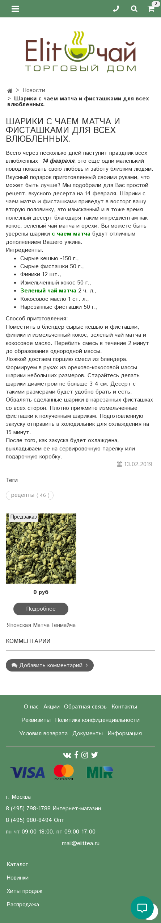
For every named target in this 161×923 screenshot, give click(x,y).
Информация (124, 733)
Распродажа (23, 905)
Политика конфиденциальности (97, 720)
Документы (87, 733)
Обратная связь (85, 707)
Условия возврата (43, 733)
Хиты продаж (24, 891)
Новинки (18, 878)
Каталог (17, 864)
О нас (31, 707)
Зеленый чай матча (48, 291)
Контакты (124, 707)
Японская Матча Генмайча (41, 625)
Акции (51, 707)
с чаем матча (71, 234)
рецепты (22, 495)
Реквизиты (36, 720)
